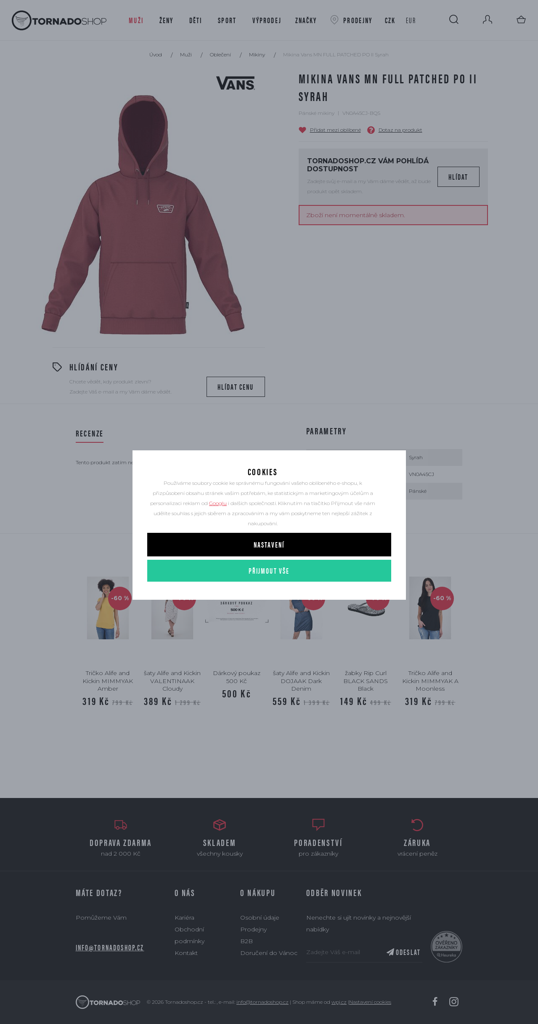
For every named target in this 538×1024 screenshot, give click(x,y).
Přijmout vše (269, 589)
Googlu (218, 522)
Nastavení (269, 563)
